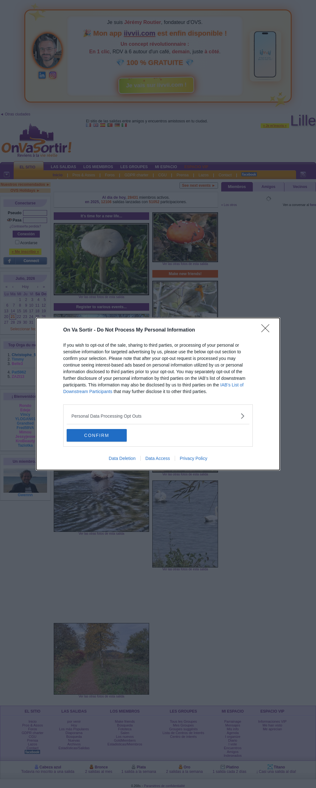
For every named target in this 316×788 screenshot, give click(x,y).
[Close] (267, 330)
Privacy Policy (193, 458)
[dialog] (158, 394)
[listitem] (158, 416)
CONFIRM (96, 435)
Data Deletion (122, 458)
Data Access (157, 458)
